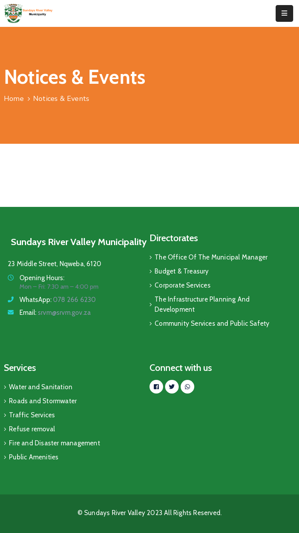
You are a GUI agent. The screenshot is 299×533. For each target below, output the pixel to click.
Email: (55, 312)
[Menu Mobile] (284, 13)
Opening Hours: (41, 278)
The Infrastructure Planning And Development (202, 304)
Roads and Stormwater (43, 401)
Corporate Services (183, 285)
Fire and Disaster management (54, 443)
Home (14, 98)
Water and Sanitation (40, 387)
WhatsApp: (57, 300)
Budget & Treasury (182, 271)
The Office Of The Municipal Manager (211, 257)
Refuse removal (32, 429)
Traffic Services (32, 415)
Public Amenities (33, 457)
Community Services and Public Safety (212, 323)
